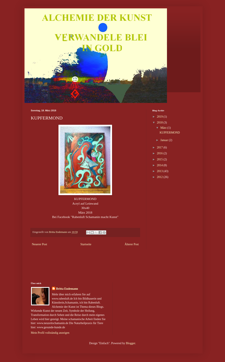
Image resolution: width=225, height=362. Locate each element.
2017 (160, 147)
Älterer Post (132, 244)
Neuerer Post (39, 244)
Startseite (85, 244)
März (163, 127)
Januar (164, 140)
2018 (160, 122)
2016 (160, 153)
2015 (160, 159)
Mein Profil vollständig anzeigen (50, 332)
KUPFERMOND (170, 132)
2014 (160, 165)
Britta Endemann (67, 288)
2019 (160, 116)
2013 (160, 171)
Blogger (130, 343)
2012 (160, 177)
